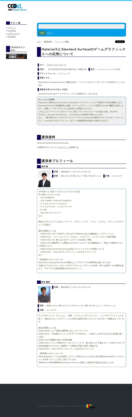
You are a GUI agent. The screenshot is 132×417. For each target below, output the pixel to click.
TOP (39, 42)
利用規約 (12, 36)
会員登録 (12, 30)
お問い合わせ (14, 34)
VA (64, 65)
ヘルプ (49, 33)
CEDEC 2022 (52, 65)
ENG (61, 65)
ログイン (65, 147)
